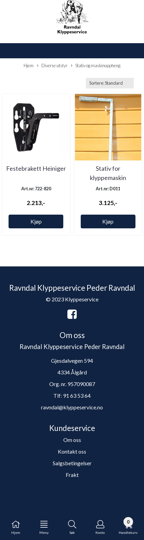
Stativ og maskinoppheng (95, 66)
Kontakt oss (72, 451)
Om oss (72, 439)
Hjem (29, 65)
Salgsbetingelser (72, 463)
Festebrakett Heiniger (36, 168)
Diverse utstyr (52, 66)
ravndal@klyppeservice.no (72, 407)
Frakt (72, 474)
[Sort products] (110, 83)
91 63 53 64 (77, 395)
